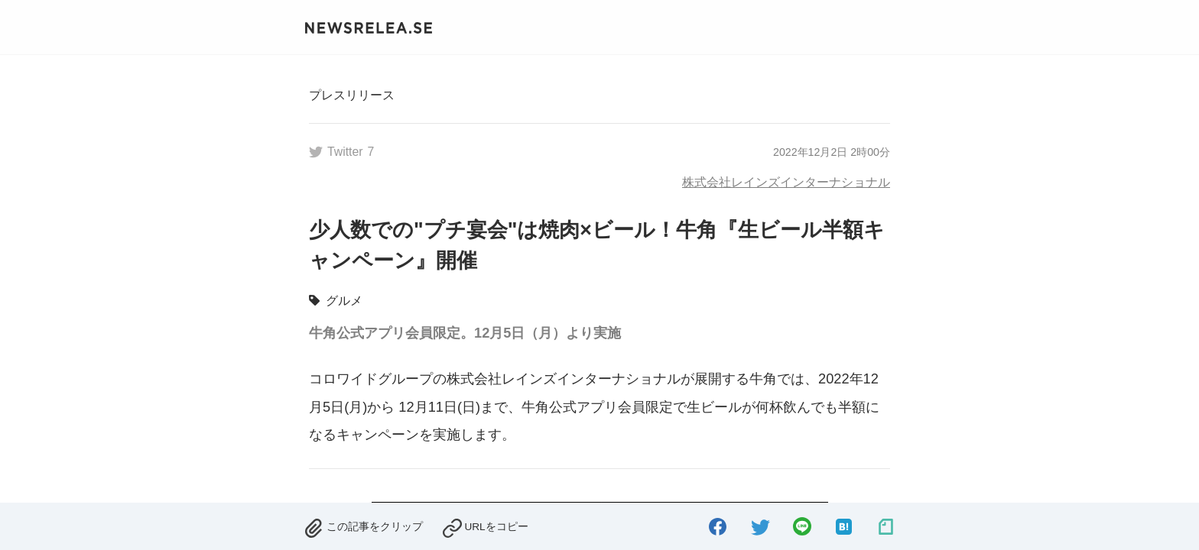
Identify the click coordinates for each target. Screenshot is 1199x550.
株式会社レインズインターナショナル (786, 182)
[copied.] (484, 523)
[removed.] (363, 523)
